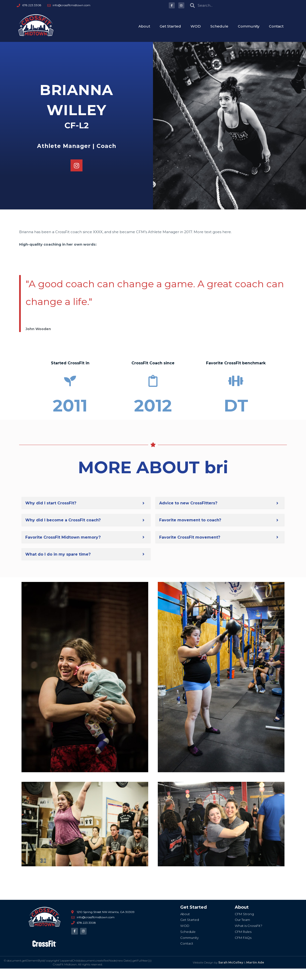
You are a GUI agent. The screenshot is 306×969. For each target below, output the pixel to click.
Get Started (170, 26)
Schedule (219, 26)
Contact (276, 26)
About (144, 26)
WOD (196, 26)
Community (248, 26)
